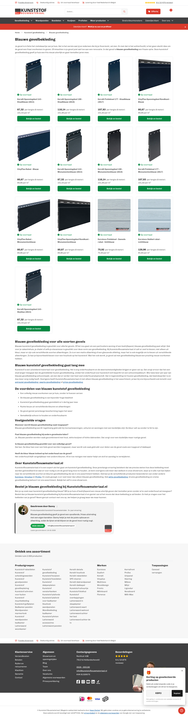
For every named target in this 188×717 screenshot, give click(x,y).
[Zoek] (124, 11)
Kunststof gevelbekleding (34, 33)
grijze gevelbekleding (73, 382)
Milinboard (102, 591)
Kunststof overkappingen (77, 596)
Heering (128, 579)
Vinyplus (28, 477)
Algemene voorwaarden (54, 677)
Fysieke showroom (24, 3)
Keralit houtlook (77, 572)
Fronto (100, 588)
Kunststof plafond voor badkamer (50, 599)
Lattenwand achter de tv (80, 621)
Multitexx (101, 582)
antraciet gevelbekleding (26, 382)
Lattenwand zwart (78, 607)
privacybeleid (89, 713)
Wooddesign (103, 585)
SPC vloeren (75, 579)
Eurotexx (19, 477)
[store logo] (30, 11)
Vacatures (47, 674)
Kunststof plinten (50, 616)
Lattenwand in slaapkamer (76, 602)
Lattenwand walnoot (79, 610)
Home (17, 33)
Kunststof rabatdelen (25, 569)
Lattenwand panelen (52, 626)
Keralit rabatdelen (78, 576)
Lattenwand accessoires (48, 621)
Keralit (100, 576)
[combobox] (96, 11)
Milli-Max (129, 594)
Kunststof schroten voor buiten (24, 593)
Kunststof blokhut (78, 591)
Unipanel (129, 576)
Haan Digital (95, 710)
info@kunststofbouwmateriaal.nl (61, 526)
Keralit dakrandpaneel (80, 582)
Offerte (153, 11)
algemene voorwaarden (109, 713)
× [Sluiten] (182, 670)
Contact (18, 677)
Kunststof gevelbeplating (22, 586)
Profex (38, 477)
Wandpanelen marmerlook (21, 612)
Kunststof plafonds (51, 594)
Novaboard (130, 591)
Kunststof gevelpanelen (21, 580)
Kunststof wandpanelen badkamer (21, 619)
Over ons (47, 670)
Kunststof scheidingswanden (24, 574)
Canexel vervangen (155, 571)
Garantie (19, 674)
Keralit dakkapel (77, 585)
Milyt (127, 585)
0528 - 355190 (83, 667)
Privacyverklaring (51, 681)
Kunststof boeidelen (51, 579)
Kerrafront (130, 569)
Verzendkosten (22, 656)
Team (45, 666)
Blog (45, 663)
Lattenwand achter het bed (79, 615)
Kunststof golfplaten (24, 604)
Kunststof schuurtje (79, 588)
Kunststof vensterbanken (49, 590)
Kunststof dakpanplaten (48, 583)
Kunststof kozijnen (51, 576)
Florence (101, 594)
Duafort (100, 572)
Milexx (128, 582)
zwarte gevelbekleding (49, 382)
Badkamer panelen (24, 607)
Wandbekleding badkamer (49, 612)
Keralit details (76, 569)
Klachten (19, 670)
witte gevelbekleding (118, 477)
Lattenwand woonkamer (20, 627)
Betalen (18, 660)
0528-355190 (37, 526)
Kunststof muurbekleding (22, 599)
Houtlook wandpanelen (48, 605)
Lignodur (129, 588)
